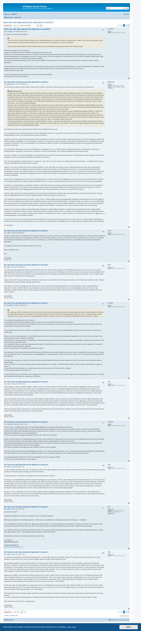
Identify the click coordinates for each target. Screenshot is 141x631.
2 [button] (126, 25)
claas (109, 264)
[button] (129, 25)
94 (111, 84)
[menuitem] (15, 14)
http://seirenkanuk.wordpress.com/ (13, 546)
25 (111, 233)
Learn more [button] (71, 627)
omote (109, 230)
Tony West (110, 29)
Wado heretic (111, 82)
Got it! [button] (128, 627)
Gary (109, 506)
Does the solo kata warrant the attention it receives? (28, 22)
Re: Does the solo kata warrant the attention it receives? (26, 82)
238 (112, 509)
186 (112, 267)
